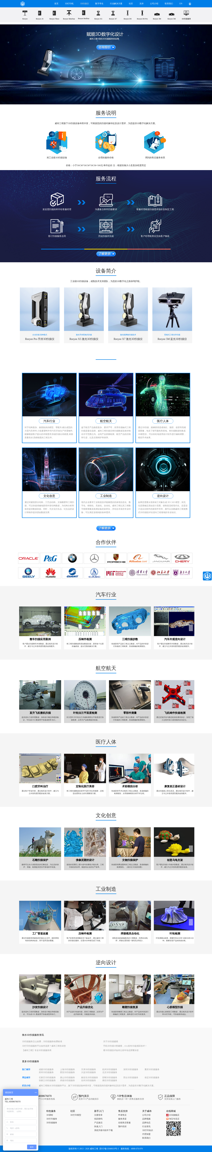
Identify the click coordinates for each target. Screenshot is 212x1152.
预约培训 (122, 1126)
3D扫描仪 (84, 3)
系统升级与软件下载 (103, 1130)
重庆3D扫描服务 (152, 1069)
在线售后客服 (124, 1123)
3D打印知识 (147, 1130)
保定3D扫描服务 (152, 1077)
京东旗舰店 (172, 1115)
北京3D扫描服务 (109, 1072)
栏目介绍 (26, 1086)
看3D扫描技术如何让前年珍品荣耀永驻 (121, 1050)
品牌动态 (146, 1123)
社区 (131, 3)
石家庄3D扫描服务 (47, 1077)
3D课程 (49, 1115)
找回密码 (98, 1119)
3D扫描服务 (51, 1123)
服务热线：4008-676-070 (132, 1149)
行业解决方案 (116, 3)
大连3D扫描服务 (88, 1072)
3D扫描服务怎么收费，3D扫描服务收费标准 (42, 1041)
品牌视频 (146, 1119)
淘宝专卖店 (172, 1119)
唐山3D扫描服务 (67, 1077)
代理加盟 (146, 1134)
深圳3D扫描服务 (130, 1069)
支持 (141, 3)
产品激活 (98, 1123)
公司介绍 (154, 3)
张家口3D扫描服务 (47, 1080)
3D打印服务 (51, 1119)
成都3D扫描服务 (46, 1069)
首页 (56, 3)
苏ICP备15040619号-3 (109, 1149)
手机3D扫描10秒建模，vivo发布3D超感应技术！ (125, 1046)
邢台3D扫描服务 (130, 1077)
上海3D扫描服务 (67, 1069)
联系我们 (169, 3)
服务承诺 (122, 1119)
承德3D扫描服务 (67, 1080)
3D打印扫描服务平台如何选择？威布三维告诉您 (44, 1046)
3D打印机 (69, 3)
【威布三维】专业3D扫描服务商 (36, 1050)
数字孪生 (99, 3)
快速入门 (98, 1126)
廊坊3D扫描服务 (109, 1080)
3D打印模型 (75, 1115)
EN (180, 3)
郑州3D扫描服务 (46, 1072)
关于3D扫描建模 (110, 1041)
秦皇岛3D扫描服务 (89, 1077)
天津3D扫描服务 (88, 1069)
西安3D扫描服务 (67, 1072)
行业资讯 (146, 1126)
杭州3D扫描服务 (109, 1069)
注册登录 (98, 1115)
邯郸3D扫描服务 (109, 1077)
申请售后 (122, 1115)
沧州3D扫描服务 (88, 1080)
